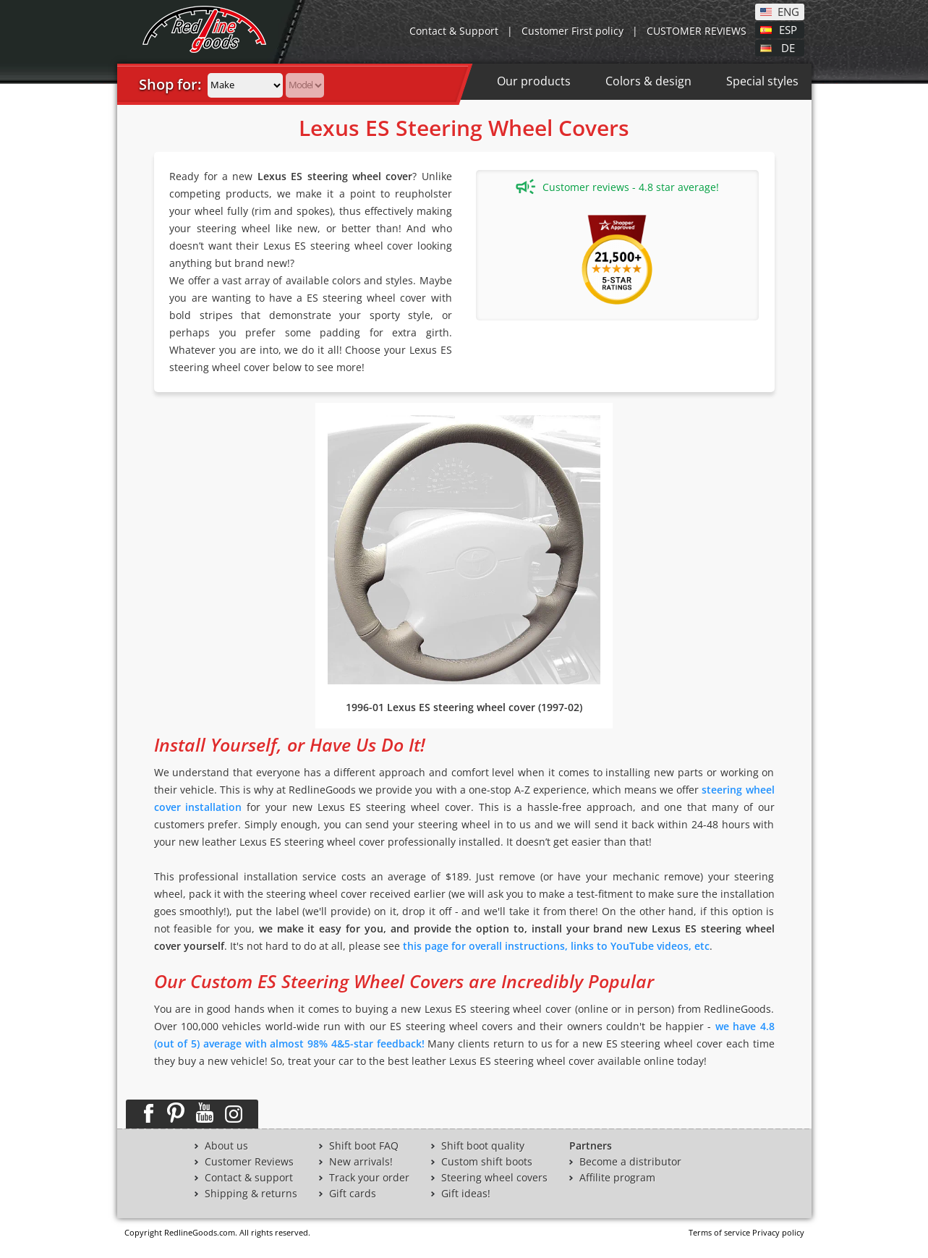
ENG (788, 10)
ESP (788, 28)
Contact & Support (453, 31)
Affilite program (617, 1178)
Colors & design (648, 81)
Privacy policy (778, 1232)
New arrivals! (361, 1162)
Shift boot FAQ (364, 1146)
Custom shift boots (486, 1162)
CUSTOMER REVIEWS (696, 31)
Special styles (762, 81)
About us (226, 1146)
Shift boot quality (482, 1146)
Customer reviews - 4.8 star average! (617, 187)
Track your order (369, 1178)
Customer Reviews (249, 1162)
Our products (534, 81)
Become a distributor (630, 1162)
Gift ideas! (465, 1194)
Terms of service (719, 1232)
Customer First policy (572, 31)
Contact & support (249, 1178)
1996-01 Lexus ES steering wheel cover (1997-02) (464, 707)
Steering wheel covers (494, 1178)
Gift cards (352, 1194)
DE (788, 47)
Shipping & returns (251, 1194)
